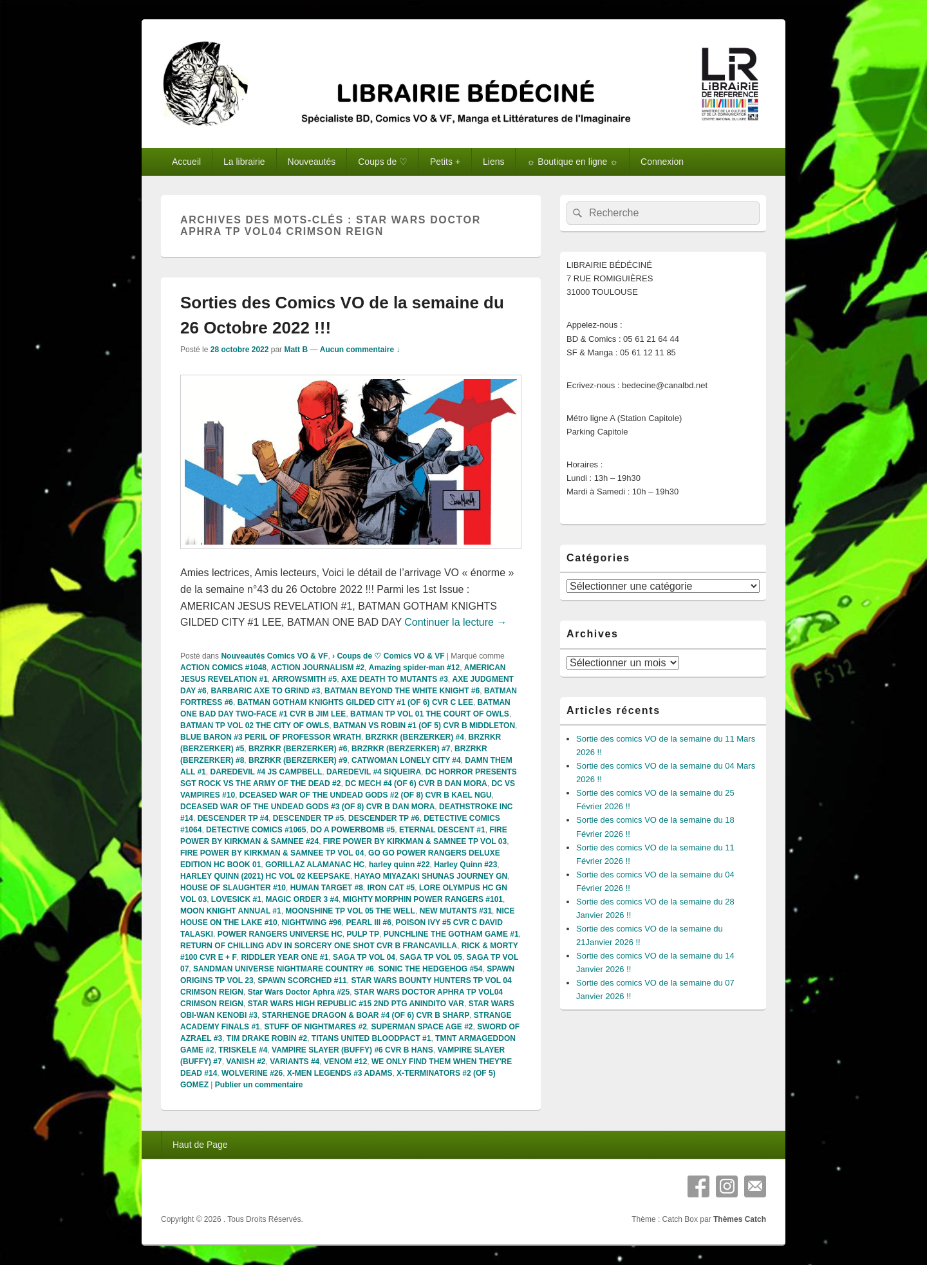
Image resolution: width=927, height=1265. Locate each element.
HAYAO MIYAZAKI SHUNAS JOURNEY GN (430, 876)
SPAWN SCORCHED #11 (302, 980)
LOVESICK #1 (236, 899)
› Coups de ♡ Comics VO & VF (388, 656)
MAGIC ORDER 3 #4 (302, 899)
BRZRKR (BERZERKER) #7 (400, 748)
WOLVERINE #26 (252, 1073)
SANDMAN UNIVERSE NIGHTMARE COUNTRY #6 (283, 968)
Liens (493, 161)
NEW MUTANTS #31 (456, 910)
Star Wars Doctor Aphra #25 (299, 992)
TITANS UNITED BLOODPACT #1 (371, 1038)
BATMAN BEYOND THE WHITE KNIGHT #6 (402, 690)
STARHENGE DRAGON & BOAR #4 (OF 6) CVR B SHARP (365, 1015)
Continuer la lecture (455, 622)
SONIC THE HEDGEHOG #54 (430, 968)
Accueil (186, 161)
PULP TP (362, 934)
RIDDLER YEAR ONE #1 (284, 957)
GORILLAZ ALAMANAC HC (314, 864)
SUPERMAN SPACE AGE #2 (422, 1026)
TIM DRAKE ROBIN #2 (267, 1038)
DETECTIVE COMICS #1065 (256, 829)
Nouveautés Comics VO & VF (274, 656)
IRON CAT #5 (391, 887)
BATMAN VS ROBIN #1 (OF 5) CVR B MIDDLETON (424, 725)
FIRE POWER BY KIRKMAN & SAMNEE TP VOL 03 (415, 841)
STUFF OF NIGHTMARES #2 (315, 1026)
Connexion (662, 161)
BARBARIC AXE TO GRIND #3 (265, 690)
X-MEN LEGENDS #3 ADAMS (340, 1073)
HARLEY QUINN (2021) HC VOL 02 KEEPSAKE (265, 876)
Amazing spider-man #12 (414, 667)
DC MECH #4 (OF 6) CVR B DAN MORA (416, 783)
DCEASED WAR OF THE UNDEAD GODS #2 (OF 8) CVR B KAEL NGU (365, 795)
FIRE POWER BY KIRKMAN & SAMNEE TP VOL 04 (272, 852)
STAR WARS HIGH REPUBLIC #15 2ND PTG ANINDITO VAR (356, 1003)
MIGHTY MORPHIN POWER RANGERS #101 (423, 899)
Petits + (445, 161)
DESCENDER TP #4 (233, 818)
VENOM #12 (345, 1061)
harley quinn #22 (399, 864)
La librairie (244, 161)
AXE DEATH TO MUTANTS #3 (394, 679)
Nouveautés (312, 161)
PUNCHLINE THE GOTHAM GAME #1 (451, 934)
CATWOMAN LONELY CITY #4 (406, 760)
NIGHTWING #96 (311, 922)
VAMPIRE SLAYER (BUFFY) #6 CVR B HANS (352, 1049)
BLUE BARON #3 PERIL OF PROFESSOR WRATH (270, 737)
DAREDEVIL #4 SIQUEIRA (373, 771)
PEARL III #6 (368, 922)
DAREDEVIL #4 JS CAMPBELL (266, 771)
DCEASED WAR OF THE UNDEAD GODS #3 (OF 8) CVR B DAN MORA (307, 806)
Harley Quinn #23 (465, 864)
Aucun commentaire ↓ (360, 349)
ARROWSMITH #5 (304, 679)
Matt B (296, 349)
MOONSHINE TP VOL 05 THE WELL (350, 910)
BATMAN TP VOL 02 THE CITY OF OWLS (254, 725)
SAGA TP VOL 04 (364, 957)
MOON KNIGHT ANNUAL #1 (230, 910)
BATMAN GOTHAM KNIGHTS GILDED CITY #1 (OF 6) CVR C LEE (355, 702)
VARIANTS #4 (294, 1061)
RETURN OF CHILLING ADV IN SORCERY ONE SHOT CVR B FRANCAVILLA (318, 945)
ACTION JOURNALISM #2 (317, 667)
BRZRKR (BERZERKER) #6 (297, 748)
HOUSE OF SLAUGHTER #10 (233, 887)
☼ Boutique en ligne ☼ (572, 161)
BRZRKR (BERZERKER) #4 (415, 737)
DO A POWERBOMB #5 (352, 829)
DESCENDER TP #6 (383, 818)
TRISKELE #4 (242, 1049)
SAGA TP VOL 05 (431, 957)
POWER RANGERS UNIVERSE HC (280, 934)
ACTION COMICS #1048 (223, 667)
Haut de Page (200, 1144)
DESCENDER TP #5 (308, 818)
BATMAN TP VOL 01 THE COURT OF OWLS (429, 713)
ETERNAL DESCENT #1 (442, 829)
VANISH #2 (245, 1061)
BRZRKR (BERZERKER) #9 (297, 760)
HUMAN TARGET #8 (326, 887)
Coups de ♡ (382, 161)
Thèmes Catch (739, 1219)
